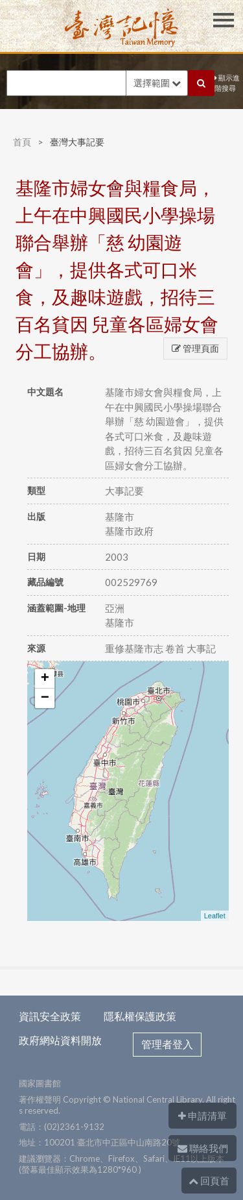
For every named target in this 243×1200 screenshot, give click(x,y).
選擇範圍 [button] (157, 82)
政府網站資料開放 (60, 1040)
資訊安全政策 (50, 1016)
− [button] (45, 698)
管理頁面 (195, 348)
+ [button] (45, 679)
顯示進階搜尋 (227, 83)
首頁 (22, 141)
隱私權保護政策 (140, 1016)
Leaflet (215, 916)
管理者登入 (167, 1044)
